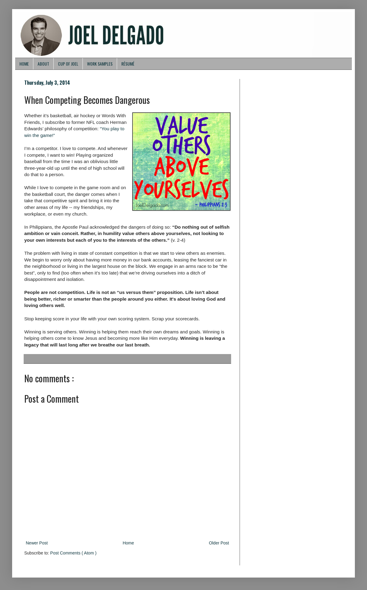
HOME (24, 63)
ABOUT (43, 63)
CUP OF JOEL (68, 63)
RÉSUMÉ (127, 63)
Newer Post (37, 543)
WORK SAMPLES (100, 63)
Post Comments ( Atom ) (73, 553)
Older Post (219, 543)
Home (128, 543)
